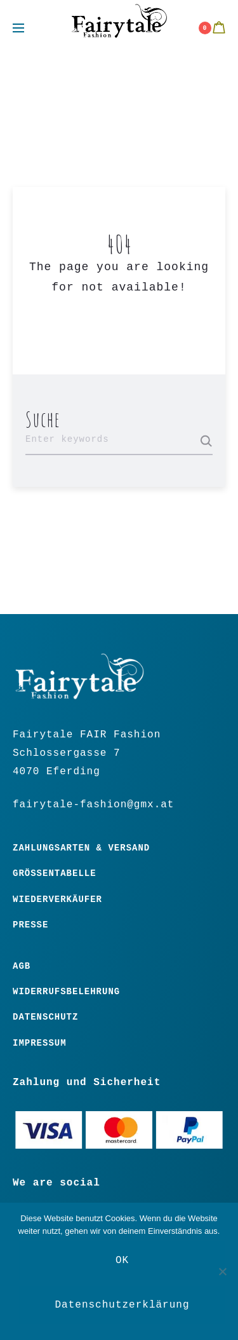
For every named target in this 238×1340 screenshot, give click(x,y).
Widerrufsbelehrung (66, 992)
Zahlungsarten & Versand (81, 848)
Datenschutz (45, 1017)
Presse (30, 925)
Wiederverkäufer (57, 899)
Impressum (40, 1043)
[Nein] (222, 1271)
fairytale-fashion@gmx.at (93, 804)
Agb (21, 966)
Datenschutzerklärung (122, 1305)
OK (122, 1260)
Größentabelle (54, 873)
